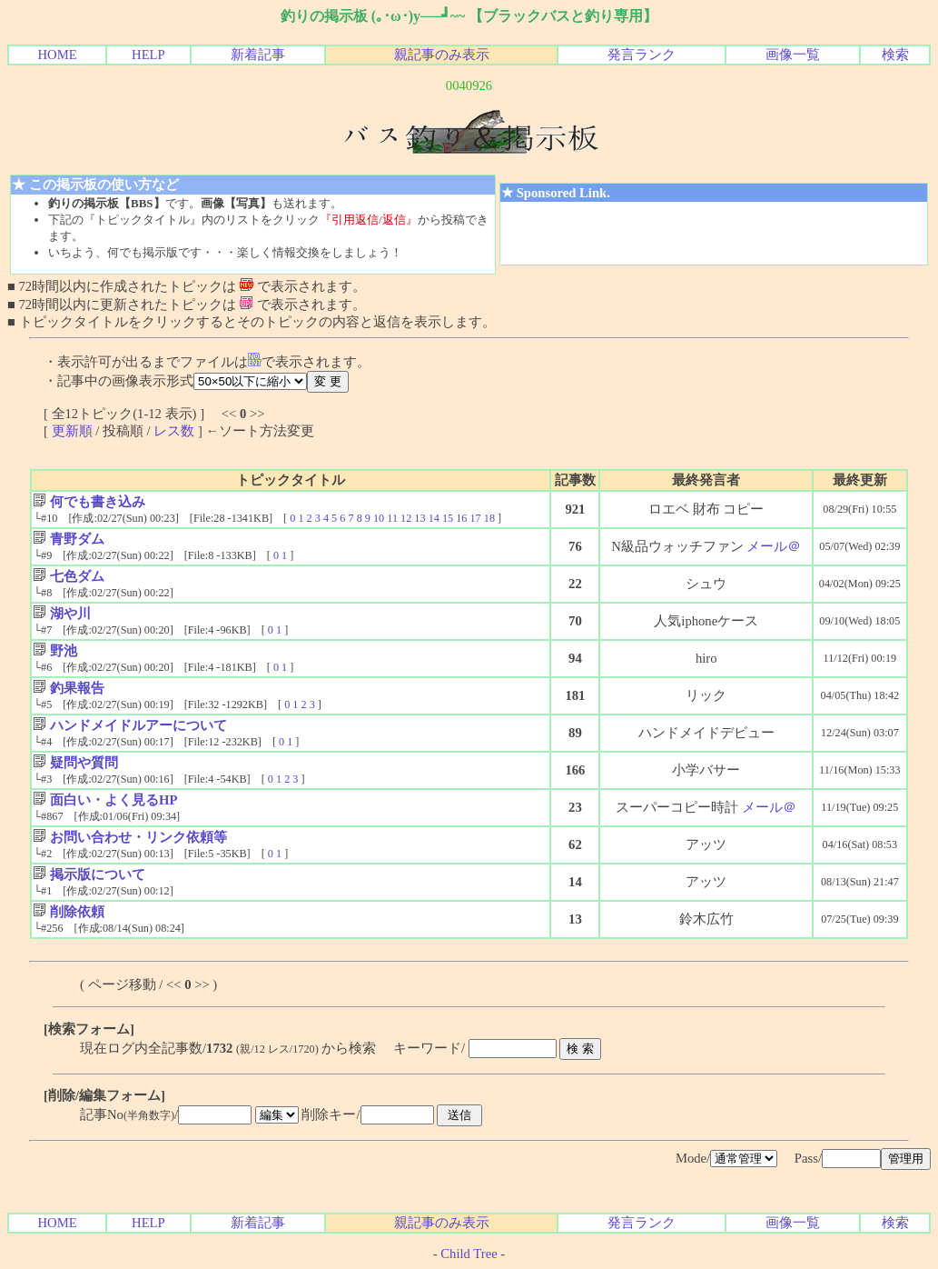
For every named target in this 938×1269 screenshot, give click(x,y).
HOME (56, 54)
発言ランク (641, 54)
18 (489, 518)
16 (461, 518)
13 (419, 518)
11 (392, 518)
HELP (148, 54)
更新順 (72, 431)
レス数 (173, 431)
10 (378, 518)
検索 (895, 54)
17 (474, 518)
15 (447, 518)
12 (405, 518)
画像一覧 (792, 54)
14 (434, 518)
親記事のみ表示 (441, 54)
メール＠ (773, 546)
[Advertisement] (713, 233)
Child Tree (468, 1253)
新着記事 (258, 54)
